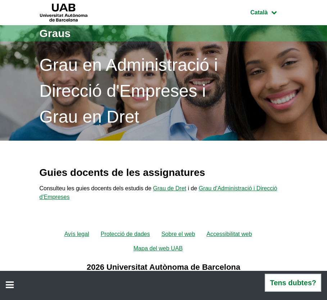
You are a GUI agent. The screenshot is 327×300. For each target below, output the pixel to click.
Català (268, 11)
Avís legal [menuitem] (76, 234)
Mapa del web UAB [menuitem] (158, 248)
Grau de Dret (169, 188)
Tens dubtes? (293, 283)
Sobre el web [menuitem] (178, 234)
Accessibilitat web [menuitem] (229, 234)
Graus (55, 33)
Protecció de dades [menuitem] (125, 234)
